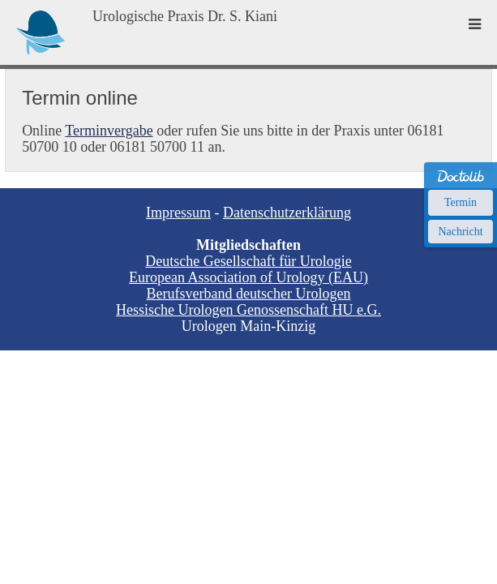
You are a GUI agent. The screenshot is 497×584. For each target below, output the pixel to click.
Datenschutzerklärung (287, 212)
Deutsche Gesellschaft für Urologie (248, 261)
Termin (460, 202)
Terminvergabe (108, 130)
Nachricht (460, 231)
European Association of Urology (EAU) (248, 277)
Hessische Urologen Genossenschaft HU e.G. (248, 310)
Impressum (178, 212)
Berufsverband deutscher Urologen (249, 294)
